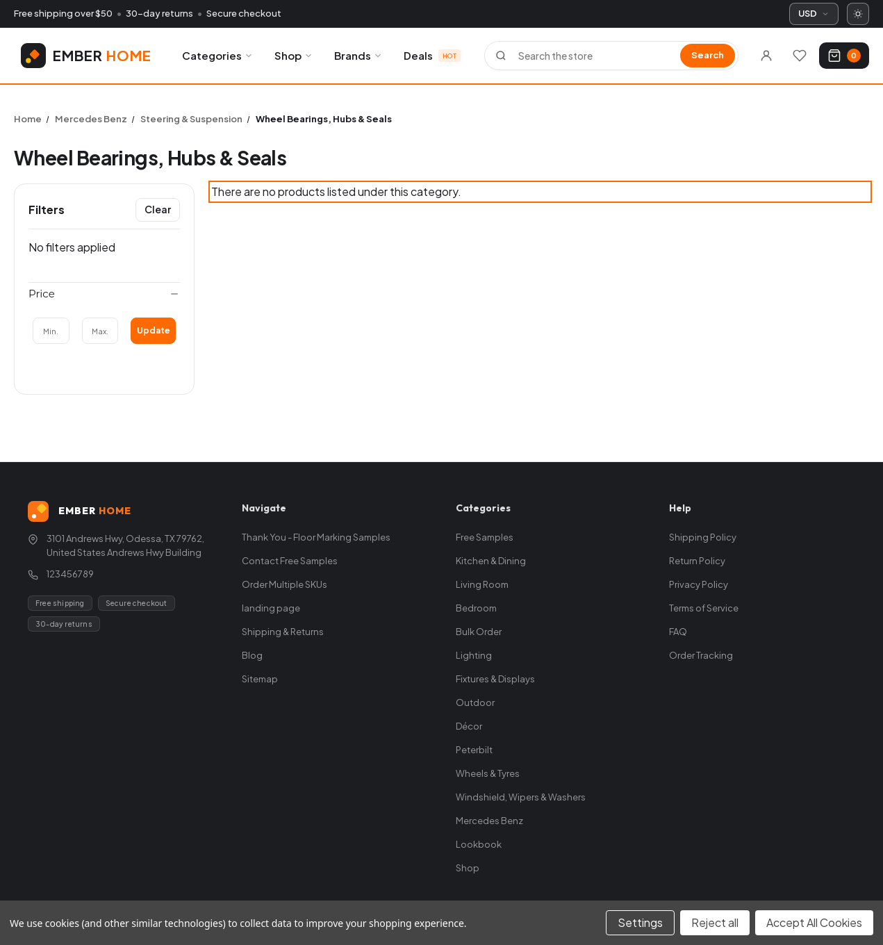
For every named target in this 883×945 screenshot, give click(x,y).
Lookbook (479, 844)
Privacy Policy (698, 584)
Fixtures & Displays (495, 678)
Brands (358, 55)
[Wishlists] (800, 55)
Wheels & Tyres (488, 773)
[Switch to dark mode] (858, 14)
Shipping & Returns (283, 631)
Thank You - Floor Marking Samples (316, 537)
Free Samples (484, 537)
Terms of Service (703, 608)
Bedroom (476, 608)
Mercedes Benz (489, 820)
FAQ (678, 631)
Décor (469, 726)
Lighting (474, 655)
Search (707, 54)
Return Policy (697, 560)
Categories (218, 55)
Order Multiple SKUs (284, 584)
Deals (432, 55)
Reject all (714, 922)
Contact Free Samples (290, 560)
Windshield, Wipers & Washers (521, 797)
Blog (252, 655)
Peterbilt (474, 749)
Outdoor (475, 702)
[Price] (104, 294)
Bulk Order (479, 631)
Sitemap (260, 678)
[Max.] (100, 331)
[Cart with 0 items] (844, 55)
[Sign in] (766, 55)
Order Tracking (701, 655)
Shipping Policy (702, 537)
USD (814, 13)
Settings (640, 922)
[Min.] (51, 331)
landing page (271, 608)
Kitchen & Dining (491, 560)
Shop (293, 55)
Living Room (482, 584)
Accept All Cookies (814, 922)
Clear (158, 209)
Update (153, 330)
